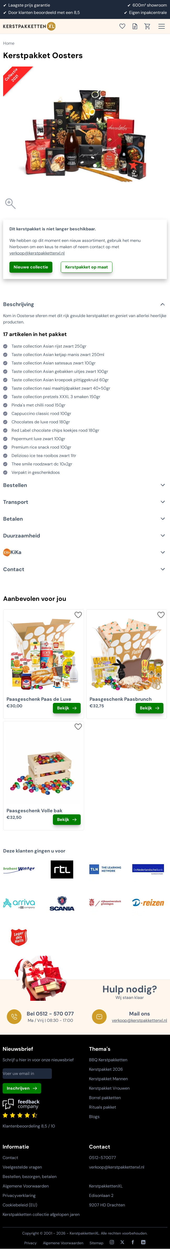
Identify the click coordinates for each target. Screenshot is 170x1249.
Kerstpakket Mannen (108, 1079)
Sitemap (96, 1243)
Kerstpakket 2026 (106, 1069)
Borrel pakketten (105, 1097)
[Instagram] (112, 1242)
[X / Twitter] (122, 1242)
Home (8, 43)
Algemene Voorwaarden (26, 1186)
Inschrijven (18, 1088)
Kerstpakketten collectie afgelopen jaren (41, 1214)
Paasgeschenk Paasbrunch (121, 699)
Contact (10, 1157)
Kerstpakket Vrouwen (109, 1088)
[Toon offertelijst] (136, 26)
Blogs (94, 1116)
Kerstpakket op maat (86, 267)
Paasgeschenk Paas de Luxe (39, 699)
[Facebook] (133, 1242)
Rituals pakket (102, 1107)
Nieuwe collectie (31, 267)
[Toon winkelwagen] (149, 26)
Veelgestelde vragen (22, 1167)
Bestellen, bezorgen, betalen (30, 1176)
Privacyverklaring (19, 1195)
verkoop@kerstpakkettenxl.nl (37, 253)
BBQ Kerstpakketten (108, 1060)
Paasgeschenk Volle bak (34, 811)
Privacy (30, 1243)
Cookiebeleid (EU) (20, 1205)
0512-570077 (102, 1157)
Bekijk (63, 708)
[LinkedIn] (143, 1242)
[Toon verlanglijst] (124, 26)
